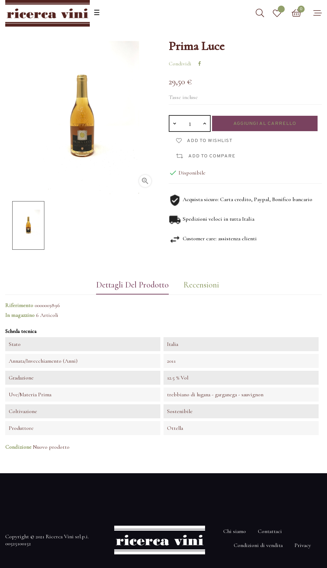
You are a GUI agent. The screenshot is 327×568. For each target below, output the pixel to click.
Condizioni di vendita (258, 545)
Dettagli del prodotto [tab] (132, 285)
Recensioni (201, 285)
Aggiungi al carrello (264, 124)
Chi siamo (234, 531)
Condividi (199, 63)
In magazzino (20, 315)
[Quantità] (189, 123)
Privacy (303, 545)
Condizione (18, 446)
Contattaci (270, 531)
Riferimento (19, 305)
